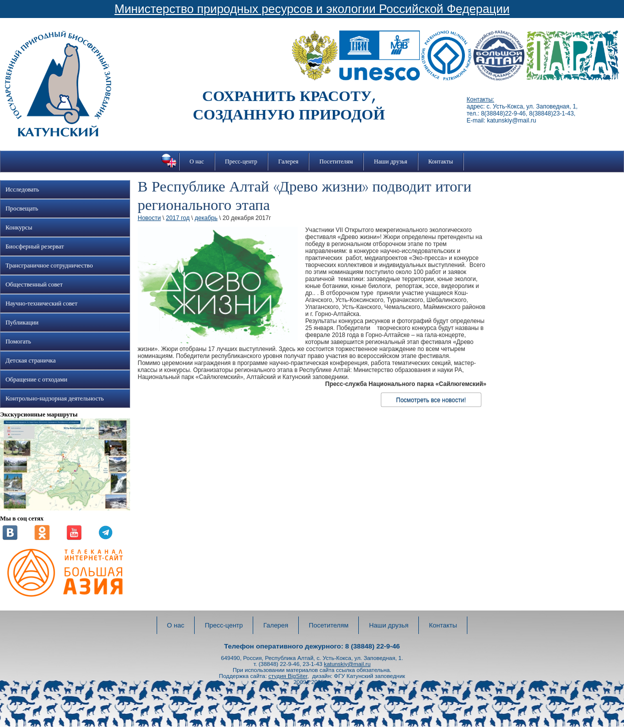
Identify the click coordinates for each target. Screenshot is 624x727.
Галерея (288, 161)
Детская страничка (31, 360)
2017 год (178, 218)
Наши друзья (390, 161)
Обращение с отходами (36, 380)
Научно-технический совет (42, 304)
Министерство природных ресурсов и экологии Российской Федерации (312, 9)
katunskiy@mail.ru (347, 664)
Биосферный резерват (35, 246)
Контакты (440, 161)
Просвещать (22, 208)
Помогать (18, 342)
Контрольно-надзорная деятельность (55, 398)
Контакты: (480, 99)
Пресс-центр (241, 161)
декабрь (206, 218)
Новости (149, 218)
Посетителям (336, 161)
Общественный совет (34, 284)
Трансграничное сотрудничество (49, 266)
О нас (197, 161)
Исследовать (22, 190)
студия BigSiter (287, 676)
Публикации (22, 322)
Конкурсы (19, 228)
